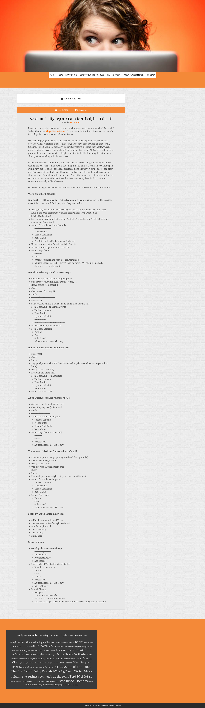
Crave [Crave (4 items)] (13, 646)
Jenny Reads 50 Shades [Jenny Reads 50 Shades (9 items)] (72, 654)
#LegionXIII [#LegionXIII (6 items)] (16, 642)
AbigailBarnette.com (56, 131)
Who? (53, 75)
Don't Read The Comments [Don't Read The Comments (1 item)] (65, 646)
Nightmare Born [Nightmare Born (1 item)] (53, 663)
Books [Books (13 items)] (79, 642)
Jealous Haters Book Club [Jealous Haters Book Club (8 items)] (27, 654)
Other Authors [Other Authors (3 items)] (65, 662)
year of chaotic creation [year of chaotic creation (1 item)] (70, 685)
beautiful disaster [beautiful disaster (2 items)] (56, 642)
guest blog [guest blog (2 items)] (81, 646)
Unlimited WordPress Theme (95, 705)
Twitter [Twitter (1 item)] (91, 682)
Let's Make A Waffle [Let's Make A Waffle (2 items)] (74, 659)
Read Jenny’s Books (68, 75)
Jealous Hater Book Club (92, 75)
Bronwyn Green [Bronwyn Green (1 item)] (88, 643)
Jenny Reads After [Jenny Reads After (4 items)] (48, 658)
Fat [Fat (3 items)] (75, 646)
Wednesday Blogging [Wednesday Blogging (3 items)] (52, 684)
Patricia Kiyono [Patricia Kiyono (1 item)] (39, 667)
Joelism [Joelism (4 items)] (62, 658)
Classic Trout (113, 75)
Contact (151, 75)
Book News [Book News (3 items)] (69, 642)
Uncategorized (74, 122)
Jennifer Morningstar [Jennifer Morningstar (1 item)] (49, 655)
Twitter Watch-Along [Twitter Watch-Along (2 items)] (33, 685)
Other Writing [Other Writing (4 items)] (27, 667)
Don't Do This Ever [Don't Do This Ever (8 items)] (44, 646)
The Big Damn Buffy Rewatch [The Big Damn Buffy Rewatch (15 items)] (33, 671)
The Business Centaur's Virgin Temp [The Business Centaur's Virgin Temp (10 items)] (45, 676)
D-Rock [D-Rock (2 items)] (19, 646)
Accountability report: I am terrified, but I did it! (71, 118)
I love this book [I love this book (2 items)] (48, 650)
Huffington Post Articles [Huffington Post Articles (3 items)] (30, 650)
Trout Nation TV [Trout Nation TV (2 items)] (51, 681)
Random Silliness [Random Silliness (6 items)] (55, 667)
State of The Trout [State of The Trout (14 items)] (78, 666)
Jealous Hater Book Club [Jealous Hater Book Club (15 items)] (73, 650)
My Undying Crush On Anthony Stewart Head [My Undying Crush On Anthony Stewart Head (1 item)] (33, 663)
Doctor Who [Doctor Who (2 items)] (28, 646)
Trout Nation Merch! (134, 75)
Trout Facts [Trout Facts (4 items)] (38, 681)
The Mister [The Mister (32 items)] (79, 676)
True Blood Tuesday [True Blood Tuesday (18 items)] (73, 681)
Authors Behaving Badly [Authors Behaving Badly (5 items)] (36, 642)
